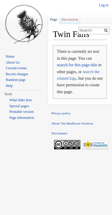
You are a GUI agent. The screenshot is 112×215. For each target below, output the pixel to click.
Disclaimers (59, 133)
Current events (16, 68)
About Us (12, 62)
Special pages (19, 106)
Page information (21, 118)
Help (9, 86)
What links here (20, 100)
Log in (103, 5)
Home (10, 56)
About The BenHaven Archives (72, 123)
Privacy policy (61, 113)
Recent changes (17, 74)
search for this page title (77, 65)
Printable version (21, 112)
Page (53, 19)
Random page (15, 80)
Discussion (69, 19)
